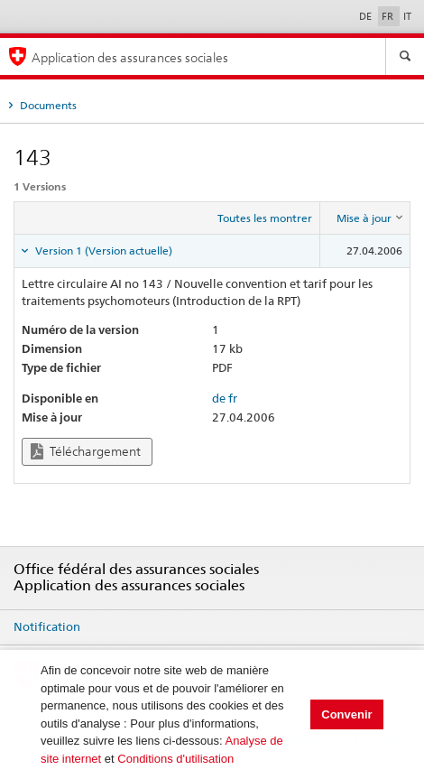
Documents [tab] (47, 105)
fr (232, 398)
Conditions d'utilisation (175, 758)
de (219, 398)
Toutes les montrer (264, 218)
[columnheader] (365, 218)
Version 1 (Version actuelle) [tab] (102, 250)
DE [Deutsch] (366, 16)
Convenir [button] (346, 714)
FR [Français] (389, 16)
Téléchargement (86, 451)
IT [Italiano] (407, 16)
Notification (47, 626)
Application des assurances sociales (130, 57)
